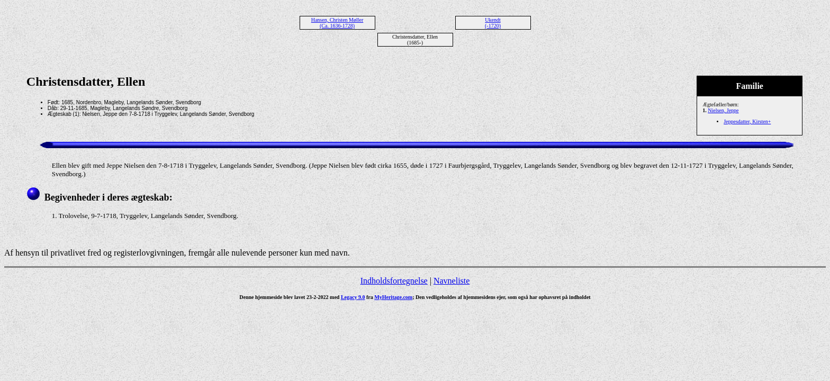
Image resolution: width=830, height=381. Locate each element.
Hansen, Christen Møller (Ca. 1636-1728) (337, 23)
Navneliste (452, 280)
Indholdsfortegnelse (394, 280)
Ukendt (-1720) (493, 23)
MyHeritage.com (393, 297)
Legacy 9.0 (353, 297)
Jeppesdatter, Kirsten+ (747, 121)
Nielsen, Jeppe (723, 110)
